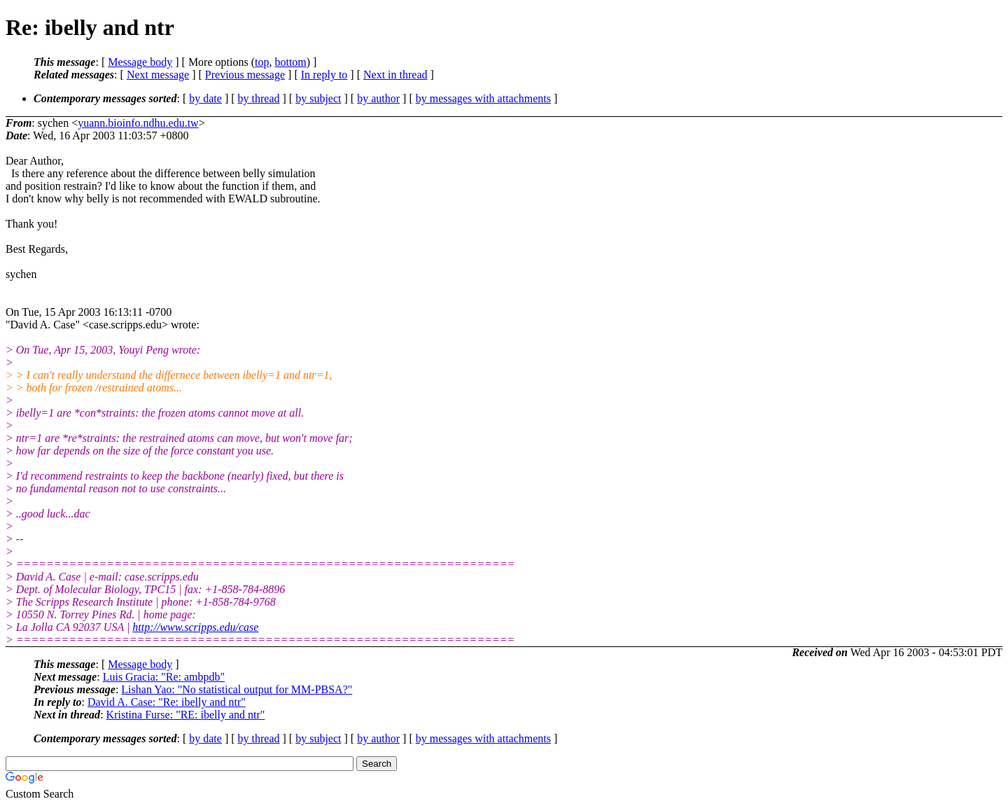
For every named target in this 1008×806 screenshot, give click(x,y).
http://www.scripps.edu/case (195, 627)
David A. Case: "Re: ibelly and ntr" (167, 702)
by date (205, 98)
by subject (318, 98)
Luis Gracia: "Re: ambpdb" (164, 677)
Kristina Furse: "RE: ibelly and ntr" (185, 715)
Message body (140, 62)
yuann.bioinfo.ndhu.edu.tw (138, 123)
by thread (259, 98)
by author (378, 98)
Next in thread (395, 75)
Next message (158, 75)
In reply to (324, 75)
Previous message (245, 75)
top (262, 62)
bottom (290, 62)
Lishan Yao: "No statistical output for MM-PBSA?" (236, 689)
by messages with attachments (483, 98)
